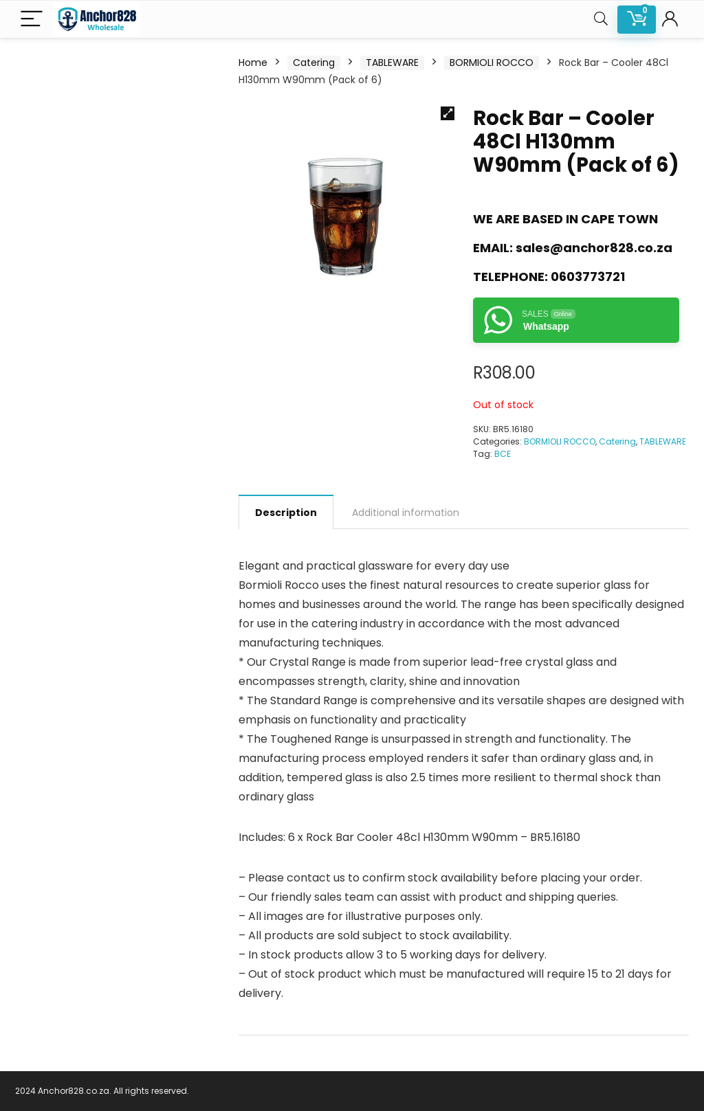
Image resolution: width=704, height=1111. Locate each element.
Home (253, 62)
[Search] (600, 19)
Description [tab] (286, 512)
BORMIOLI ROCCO (492, 62)
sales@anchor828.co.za (594, 247)
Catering (314, 62)
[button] (447, 113)
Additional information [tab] (405, 512)
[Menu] (31, 19)
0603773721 (588, 276)
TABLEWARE (392, 62)
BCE (502, 454)
